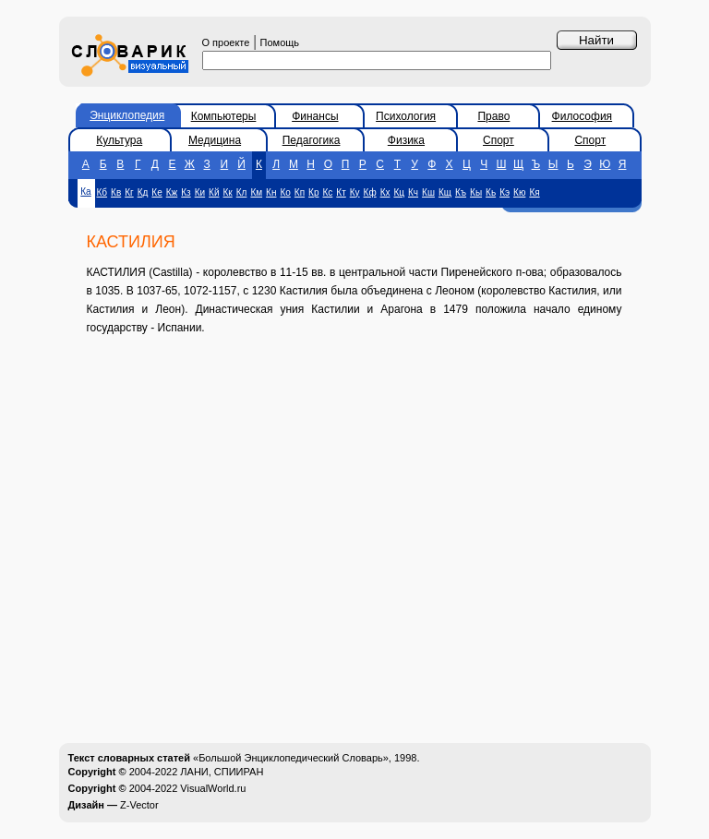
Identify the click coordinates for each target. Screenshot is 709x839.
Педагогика (311, 140)
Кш (428, 192)
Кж (172, 192)
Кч (413, 192)
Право (493, 116)
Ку (355, 192)
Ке (156, 192)
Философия (582, 116)
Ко (285, 192)
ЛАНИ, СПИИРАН (221, 771)
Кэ (504, 192)
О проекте (226, 42)
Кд (143, 192)
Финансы (315, 116)
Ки (200, 192)
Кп (299, 192)
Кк (228, 192)
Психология (406, 116)
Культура (119, 140)
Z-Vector (139, 804)
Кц (398, 192)
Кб (102, 192)
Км (256, 192)
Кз (185, 192)
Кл (241, 192)
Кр (313, 192)
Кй (214, 192)
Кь (491, 192)
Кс (328, 192)
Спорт (498, 140)
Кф (370, 192)
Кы (476, 192)
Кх (385, 192)
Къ (460, 192)
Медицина (214, 140)
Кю (519, 192)
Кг (129, 192)
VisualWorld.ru (213, 788)
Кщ (445, 192)
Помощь (280, 42)
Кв (116, 192)
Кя (534, 192)
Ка (85, 191)
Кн (271, 192)
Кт (340, 192)
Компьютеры (224, 116)
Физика (406, 140)
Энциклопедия (127, 115)
